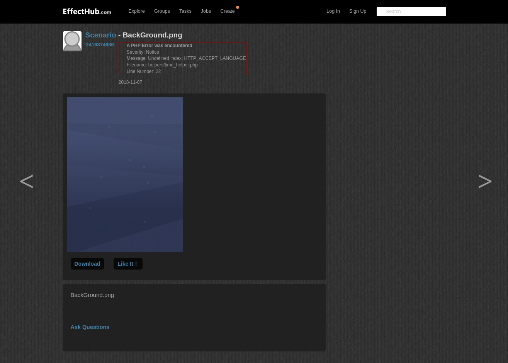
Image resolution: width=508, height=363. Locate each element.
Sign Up (357, 11)
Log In (333, 11)
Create (227, 11)
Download (87, 264)
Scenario (100, 35)
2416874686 (100, 44)
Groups (162, 11)
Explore (137, 11)
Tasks (185, 11)
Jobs (206, 11)
